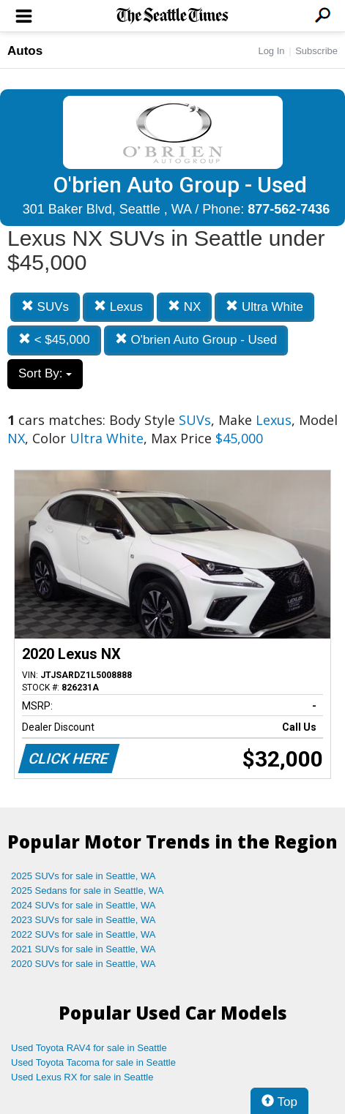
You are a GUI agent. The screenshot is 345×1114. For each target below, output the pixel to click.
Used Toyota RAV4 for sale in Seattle (89, 1047)
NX (184, 307)
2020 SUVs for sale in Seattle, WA (83, 963)
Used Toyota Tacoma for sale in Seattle (93, 1062)
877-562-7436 (289, 209)
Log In (271, 50)
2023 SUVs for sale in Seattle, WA (83, 919)
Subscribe (316, 50)
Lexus (118, 307)
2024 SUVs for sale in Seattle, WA (83, 905)
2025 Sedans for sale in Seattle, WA (87, 890)
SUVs (45, 307)
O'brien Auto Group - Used (196, 340)
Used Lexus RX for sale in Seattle (82, 1077)
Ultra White (264, 307)
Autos (24, 51)
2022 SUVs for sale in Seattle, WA (83, 934)
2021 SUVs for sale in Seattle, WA (83, 949)
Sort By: (45, 373)
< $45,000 (54, 340)
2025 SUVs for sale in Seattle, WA (83, 875)
